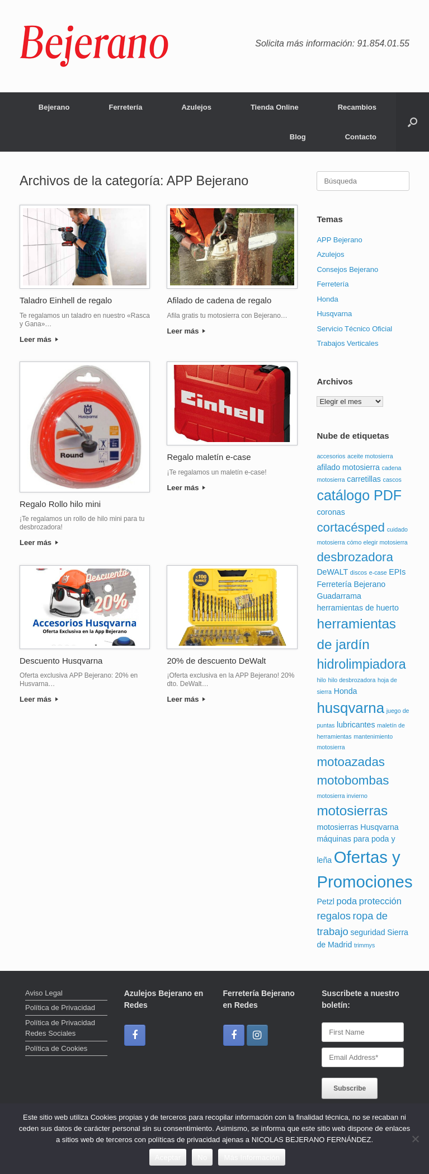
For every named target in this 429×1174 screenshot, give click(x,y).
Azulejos (196, 107)
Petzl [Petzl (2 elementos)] (325, 901)
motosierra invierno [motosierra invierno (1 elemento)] (342, 795)
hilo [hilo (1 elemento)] (321, 680)
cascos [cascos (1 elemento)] (392, 479)
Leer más (39, 339)
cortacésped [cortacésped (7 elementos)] (351, 527)
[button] (412, 122)
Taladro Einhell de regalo (66, 300)
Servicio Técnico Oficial (354, 329)
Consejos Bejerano (347, 269)
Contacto (360, 137)
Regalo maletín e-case (209, 457)
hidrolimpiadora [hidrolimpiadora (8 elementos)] (361, 664)
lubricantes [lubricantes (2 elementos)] (356, 724)
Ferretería (125, 107)
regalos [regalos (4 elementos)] (333, 916)
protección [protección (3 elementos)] (380, 901)
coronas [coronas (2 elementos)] (331, 512)
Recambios (357, 107)
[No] (415, 1138)
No (202, 1157)
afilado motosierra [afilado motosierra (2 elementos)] (348, 467)
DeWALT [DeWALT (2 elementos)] (332, 571)
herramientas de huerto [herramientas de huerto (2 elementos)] (357, 607)
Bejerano (54, 107)
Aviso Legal (44, 993)
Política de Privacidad (60, 1007)
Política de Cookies (56, 1048)
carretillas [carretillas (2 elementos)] (364, 479)
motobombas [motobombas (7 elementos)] (353, 780)
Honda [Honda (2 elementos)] (345, 691)
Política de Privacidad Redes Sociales (60, 1028)
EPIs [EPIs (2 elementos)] (397, 571)
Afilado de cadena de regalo (219, 300)
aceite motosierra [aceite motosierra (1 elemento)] (370, 456)
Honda (327, 299)
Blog (298, 137)
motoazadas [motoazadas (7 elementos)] (351, 762)
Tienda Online (275, 107)
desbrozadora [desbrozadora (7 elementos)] (355, 557)
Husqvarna (334, 313)
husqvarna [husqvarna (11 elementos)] (350, 708)
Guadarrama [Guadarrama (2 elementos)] (339, 595)
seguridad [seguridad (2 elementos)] (367, 932)
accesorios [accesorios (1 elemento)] (331, 456)
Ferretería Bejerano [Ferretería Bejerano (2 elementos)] (351, 584)
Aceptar (168, 1157)
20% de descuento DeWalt (216, 660)
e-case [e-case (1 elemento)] (378, 572)
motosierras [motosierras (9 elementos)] (352, 810)
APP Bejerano (339, 240)
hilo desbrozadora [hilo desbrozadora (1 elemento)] (352, 680)
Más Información (252, 1157)
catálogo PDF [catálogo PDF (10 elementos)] (359, 495)
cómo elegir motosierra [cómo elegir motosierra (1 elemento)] (377, 542)
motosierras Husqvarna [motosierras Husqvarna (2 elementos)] (357, 827)
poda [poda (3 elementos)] (347, 901)
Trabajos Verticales (347, 343)
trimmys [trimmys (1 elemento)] (364, 945)
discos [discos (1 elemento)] (358, 572)
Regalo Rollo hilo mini (60, 504)
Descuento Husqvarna (61, 660)
